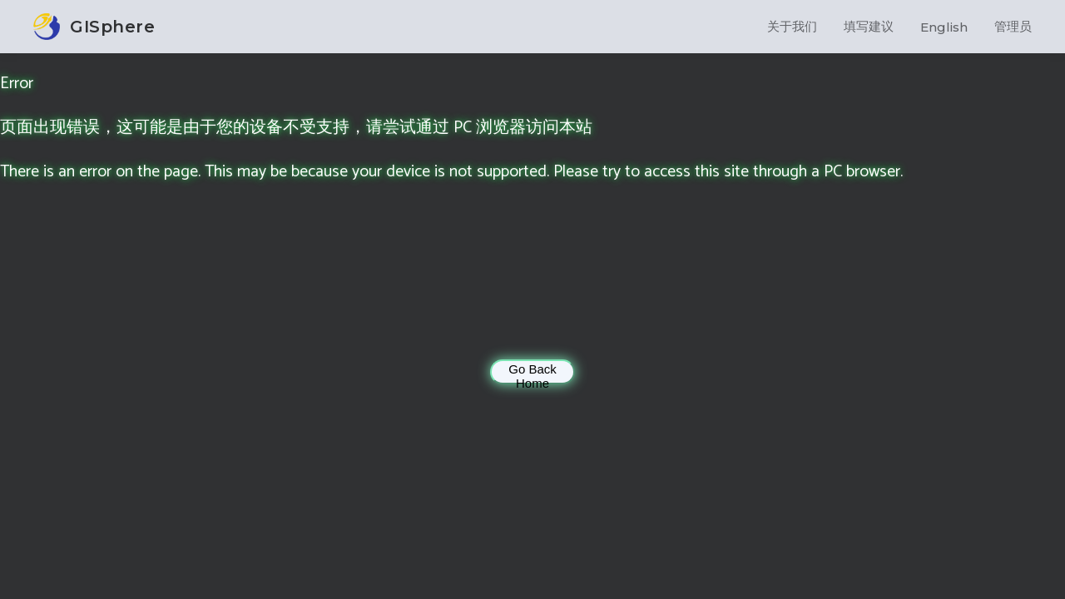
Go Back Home (532, 373)
